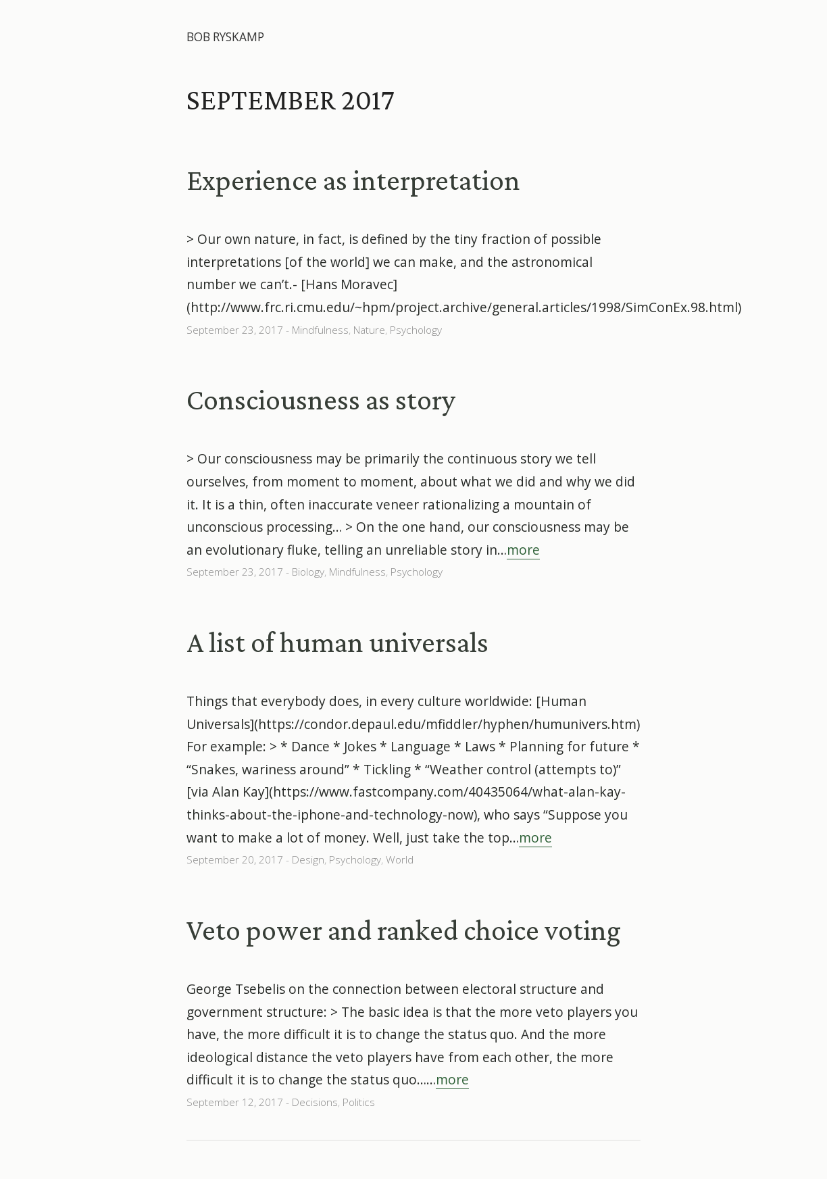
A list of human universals (337, 642)
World (400, 860)
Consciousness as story (320, 399)
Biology (308, 572)
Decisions (315, 1102)
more (523, 550)
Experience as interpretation (353, 180)
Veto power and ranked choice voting (403, 929)
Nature (369, 330)
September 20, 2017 (234, 860)
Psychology (416, 330)
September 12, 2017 (234, 1102)
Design (308, 860)
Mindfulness (320, 330)
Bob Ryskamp (225, 37)
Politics (359, 1102)
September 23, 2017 (234, 330)
